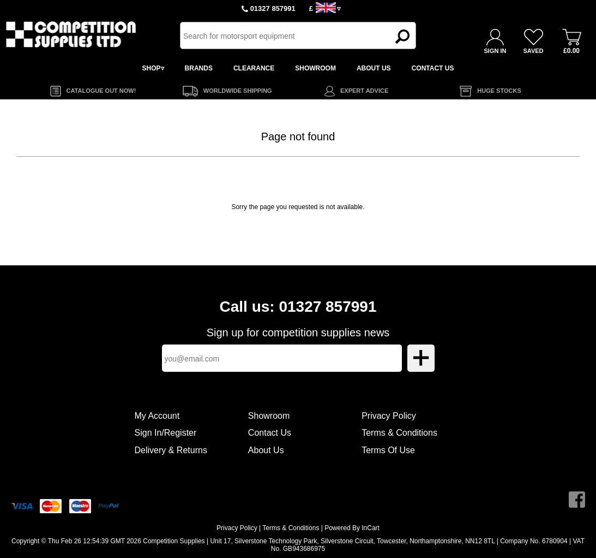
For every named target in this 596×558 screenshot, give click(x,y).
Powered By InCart (352, 528)
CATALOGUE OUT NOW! (101, 90)
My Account (157, 415)
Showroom (269, 415)
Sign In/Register (166, 432)
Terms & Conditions (399, 432)
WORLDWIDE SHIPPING (237, 90)
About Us (266, 450)
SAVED (533, 51)
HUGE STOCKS (499, 90)
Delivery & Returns (171, 450)
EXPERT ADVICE (364, 90)
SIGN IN (495, 51)
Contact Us (269, 432)
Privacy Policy (389, 415)
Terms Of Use (388, 450)
